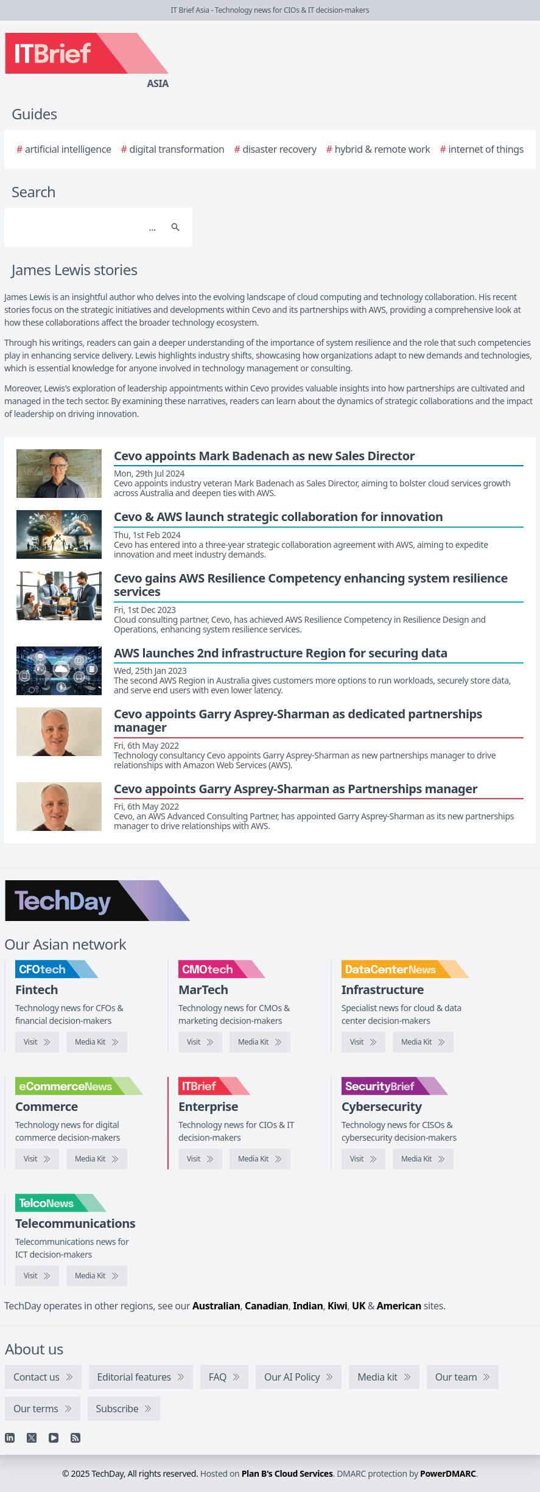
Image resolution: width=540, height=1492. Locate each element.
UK (358, 1305)
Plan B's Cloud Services (287, 1473)
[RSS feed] (75, 1438)
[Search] (86, 227)
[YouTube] (53, 1438)
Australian (216, 1305)
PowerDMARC (448, 1473)
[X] (32, 1438)
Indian (308, 1305)
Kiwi (337, 1305)
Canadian (267, 1305)
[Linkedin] (10, 1438)
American (399, 1305)
